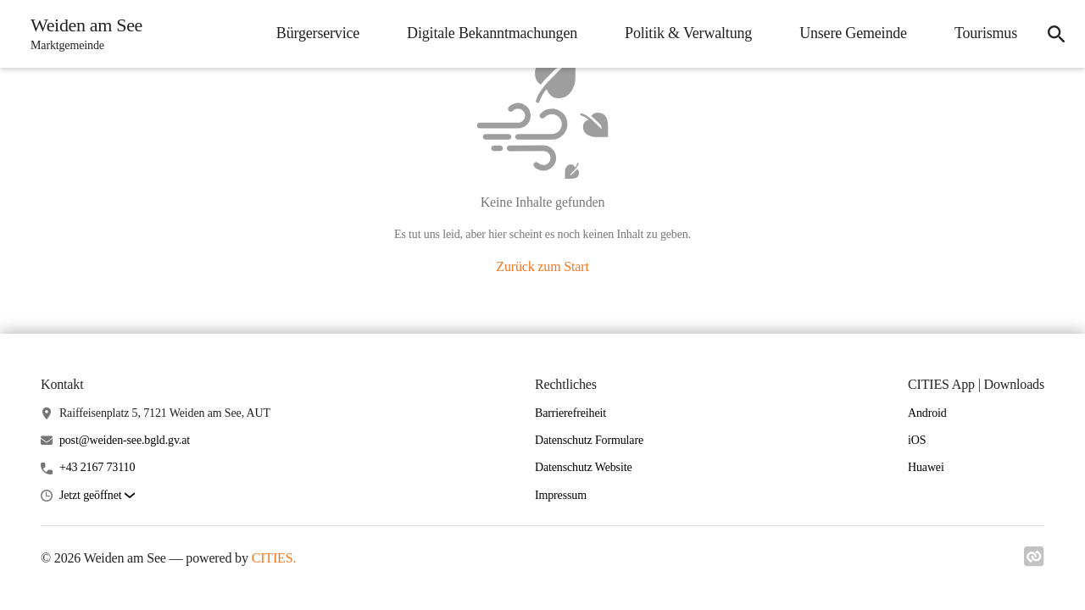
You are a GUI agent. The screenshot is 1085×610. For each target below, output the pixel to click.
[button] (97, 496)
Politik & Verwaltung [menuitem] (688, 33)
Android (927, 413)
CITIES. (274, 558)
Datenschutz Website (583, 467)
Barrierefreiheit (570, 413)
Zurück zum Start (542, 266)
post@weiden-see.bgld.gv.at (124, 440)
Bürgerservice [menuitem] (317, 33)
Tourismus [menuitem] (985, 33)
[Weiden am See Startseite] (81, 34)
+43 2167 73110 (97, 467)
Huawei (926, 467)
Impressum (561, 495)
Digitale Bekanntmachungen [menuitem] (492, 33)
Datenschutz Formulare (589, 440)
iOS (917, 440)
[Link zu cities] (1034, 561)
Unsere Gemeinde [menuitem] (853, 33)
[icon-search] (1056, 33)
